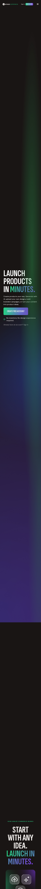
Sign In (23, 4)
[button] (37, 4)
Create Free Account (29, 4)
